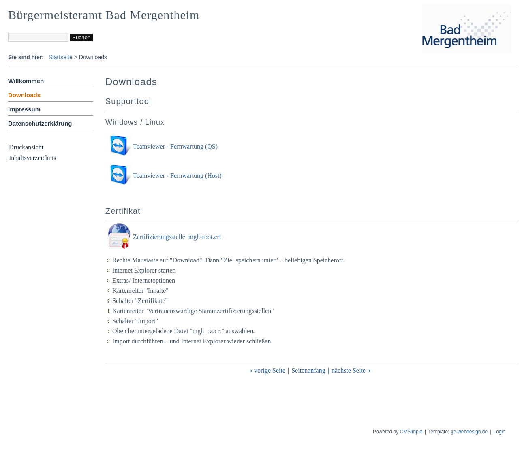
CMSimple (411, 432)
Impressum (24, 109)
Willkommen (26, 80)
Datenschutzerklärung (40, 123)
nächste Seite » (351, 370)
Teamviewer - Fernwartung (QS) (175, 146)
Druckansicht (26, 147)
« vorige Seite (267, 370)
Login (499, 432)
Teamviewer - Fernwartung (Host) (177, 175)
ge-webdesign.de (469, 432)
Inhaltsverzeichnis (32, 157)
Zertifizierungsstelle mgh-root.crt (177, 236)
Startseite (61, 57)
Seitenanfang (308, 370)
